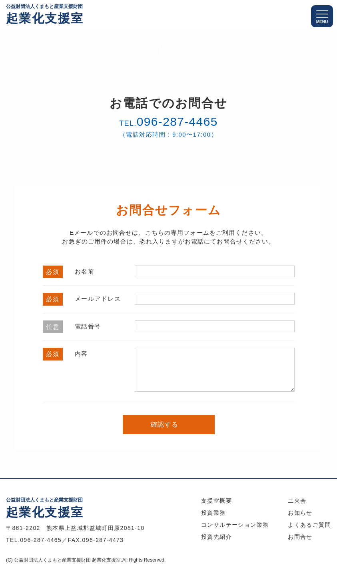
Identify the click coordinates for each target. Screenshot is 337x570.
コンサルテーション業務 (235, 525)
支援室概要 (216, 500)
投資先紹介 (216, 537)
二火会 (297, 500)
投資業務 (213, 513)
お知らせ (300, 513)
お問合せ (300, 537)
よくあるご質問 (309, 525)
